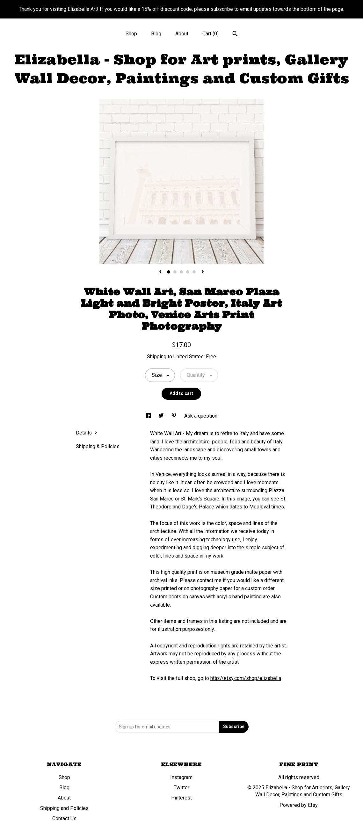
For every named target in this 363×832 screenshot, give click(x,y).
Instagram (181, 777)
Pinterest (181, 798)
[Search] (235, 34)
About (181, 34)
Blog (156, 34)
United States (188, 357)
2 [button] (175, 272)
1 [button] (168, 272)
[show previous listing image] (160, 272)
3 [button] (181, 272)
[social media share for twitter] (161, 416)
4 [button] (187, 272)
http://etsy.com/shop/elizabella (245, 678)
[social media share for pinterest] (174, 416)
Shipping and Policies (64, 808)
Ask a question (200, 416)
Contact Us (64, 818)
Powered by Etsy (299, 805)
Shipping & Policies (98, 446)
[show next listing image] (202, 272)
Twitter (181, 788)
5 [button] (194, 272)
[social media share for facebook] (149, 416)
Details (86, 433)
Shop (131, 34)
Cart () (210, 34)
